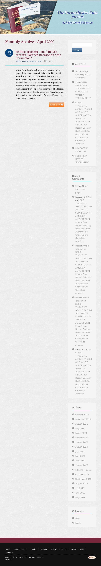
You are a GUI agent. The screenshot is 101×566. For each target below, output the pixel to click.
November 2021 (83, 419)
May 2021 (80, 428)
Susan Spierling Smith (27, 557)
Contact (64, 549)
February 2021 (82, 437)
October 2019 (82, 474)
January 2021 (81, 442)
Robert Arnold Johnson (26, 61)
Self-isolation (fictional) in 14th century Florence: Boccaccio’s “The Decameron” (38, 55)
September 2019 (83, 479)
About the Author (20, 549)
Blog (40, 61)
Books (33, 549)
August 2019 (81, 483)
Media (78, 523)
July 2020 (79, 451)
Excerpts (43, 549)
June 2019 (80, 492)
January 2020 (81, 465)
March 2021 (81, 433)
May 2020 (80, 456)
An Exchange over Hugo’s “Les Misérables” (83, 74)
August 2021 (81, 423)
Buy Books (9, 552)
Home (7, 549)
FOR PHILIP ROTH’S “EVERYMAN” (82, 159)
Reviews (54, 549)
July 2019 (79, 488)
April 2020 (80, 460)
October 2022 (82, 414)
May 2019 (80, 497)
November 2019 (83, 469)
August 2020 (81, 446)
